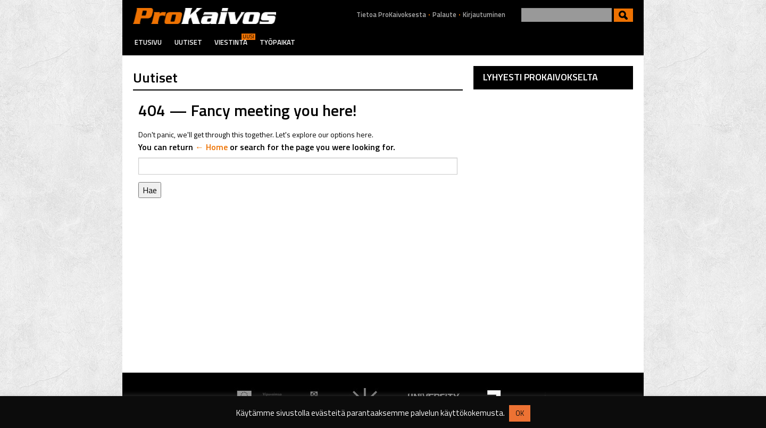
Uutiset (188, 42)
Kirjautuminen (484, 15)
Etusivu (148, 42)
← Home (211, 147)
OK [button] (519, 413)
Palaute (444, 15)
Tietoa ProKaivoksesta (391, 15)
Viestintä (230, 42)
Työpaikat (277, 42)
